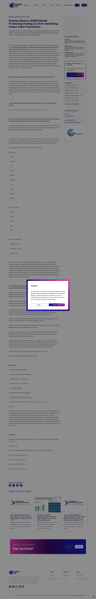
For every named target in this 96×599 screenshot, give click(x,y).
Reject (39, 304)
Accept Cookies (57, 304)
